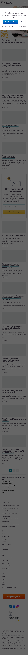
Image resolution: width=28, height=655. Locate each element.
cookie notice (11, 26)
